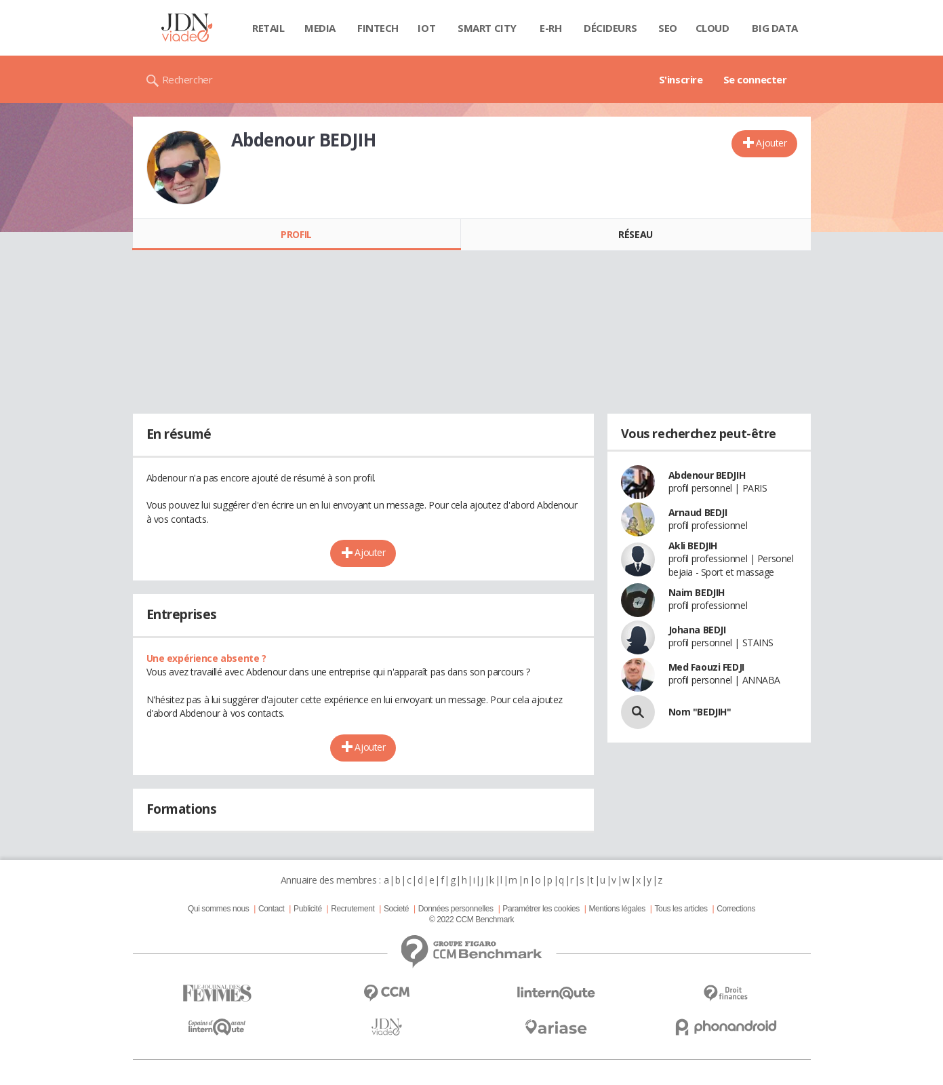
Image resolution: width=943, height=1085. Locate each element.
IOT (426, 28)
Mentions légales (616, 908)
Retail (268, 28)
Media (320, 28)
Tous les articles (680, 908)
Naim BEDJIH (696, 592)
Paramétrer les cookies (540, 908)
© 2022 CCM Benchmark (471, 919)
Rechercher (187, 79)
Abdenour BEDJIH (707, 475)
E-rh (550, 28)
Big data (775, 28)
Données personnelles (456, 908)
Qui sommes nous (218, 908)
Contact (271, 908)
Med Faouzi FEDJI (706, 666)
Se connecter (755, 79)
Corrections (736, 908)
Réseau (635, 234)
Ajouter (771, 142)
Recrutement (352, 908)
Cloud (712, 28)
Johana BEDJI (697, 629)
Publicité (308, 908)
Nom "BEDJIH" (699, 711)
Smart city (487, 28)
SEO (667, 28)
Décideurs (610, 28)
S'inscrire (681, 79)
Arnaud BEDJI (697, 512)
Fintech (378, 28)
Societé (396, 908)
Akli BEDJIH (692, 545)
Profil (296, 234)
